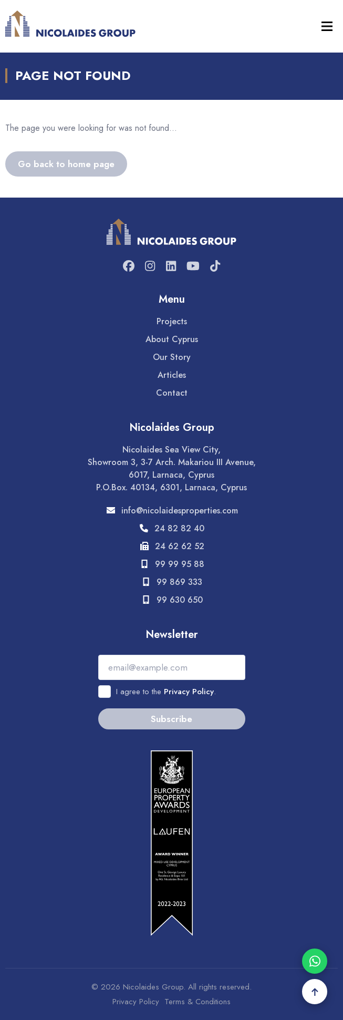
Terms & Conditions (197, 1001)
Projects (172, 321)
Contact (172, 393)
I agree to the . (166, 691)
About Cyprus (171, 339)
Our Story (172, 357)
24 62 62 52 (171, 546)
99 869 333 (171, 582)
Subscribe (171, 719)
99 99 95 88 (171, 564)
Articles (172, 375)
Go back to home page (66, 164)
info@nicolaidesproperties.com (172, 510)
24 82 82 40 (171, 528)
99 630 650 (172, 600)
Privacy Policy (189, 691)
